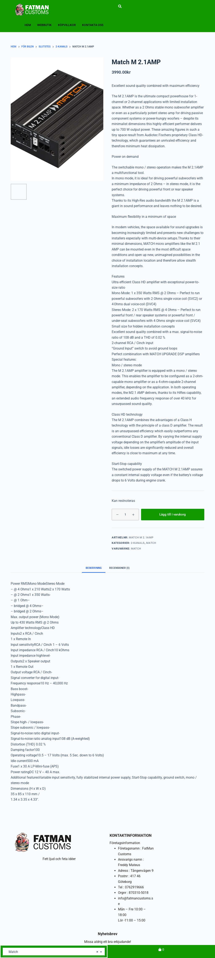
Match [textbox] (52, 952)
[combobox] (54, 952)
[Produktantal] (125, 514)
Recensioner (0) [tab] (119, 567)
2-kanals (138, 542)
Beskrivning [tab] (94, 567)
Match (151, 542)
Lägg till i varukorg (172, 514)
